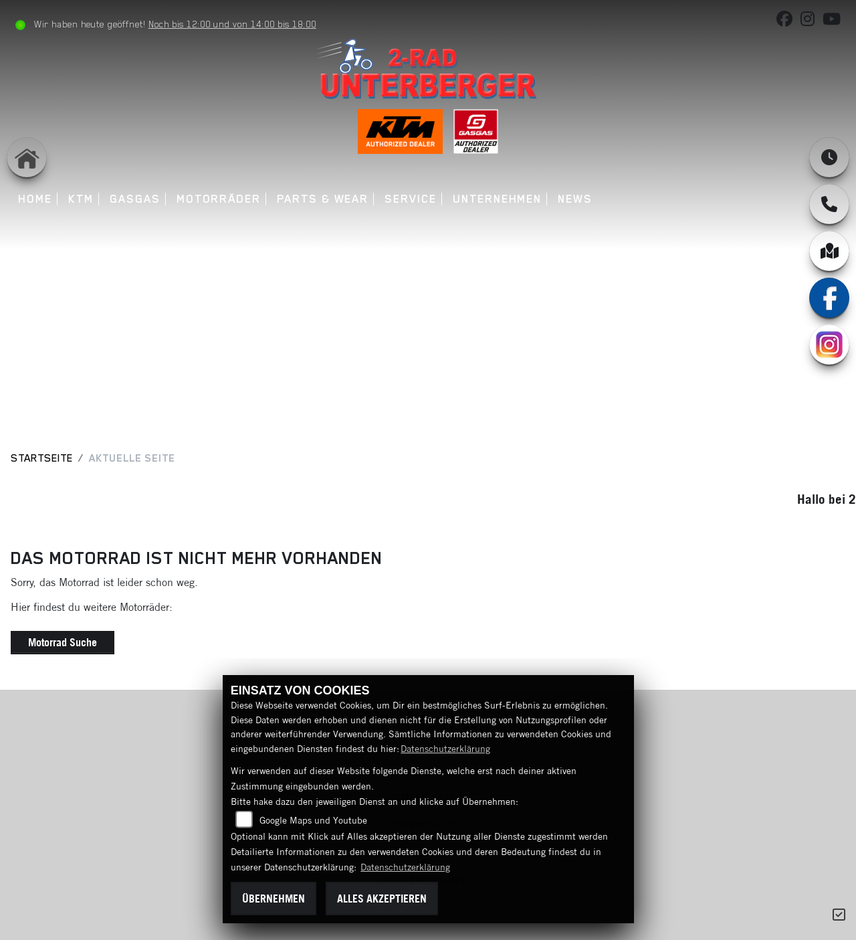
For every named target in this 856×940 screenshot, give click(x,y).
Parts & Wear (322, 199)
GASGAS (135, 199)
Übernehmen (273, 898)
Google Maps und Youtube (313, 820)
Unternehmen (497, 199)
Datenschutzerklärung (445, 749)
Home (35, 199)
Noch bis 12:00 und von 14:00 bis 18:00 (232, 24)
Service (410, 199)
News (575, 199)
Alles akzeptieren (382, 898)
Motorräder (219, 199)
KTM (81, 199)
